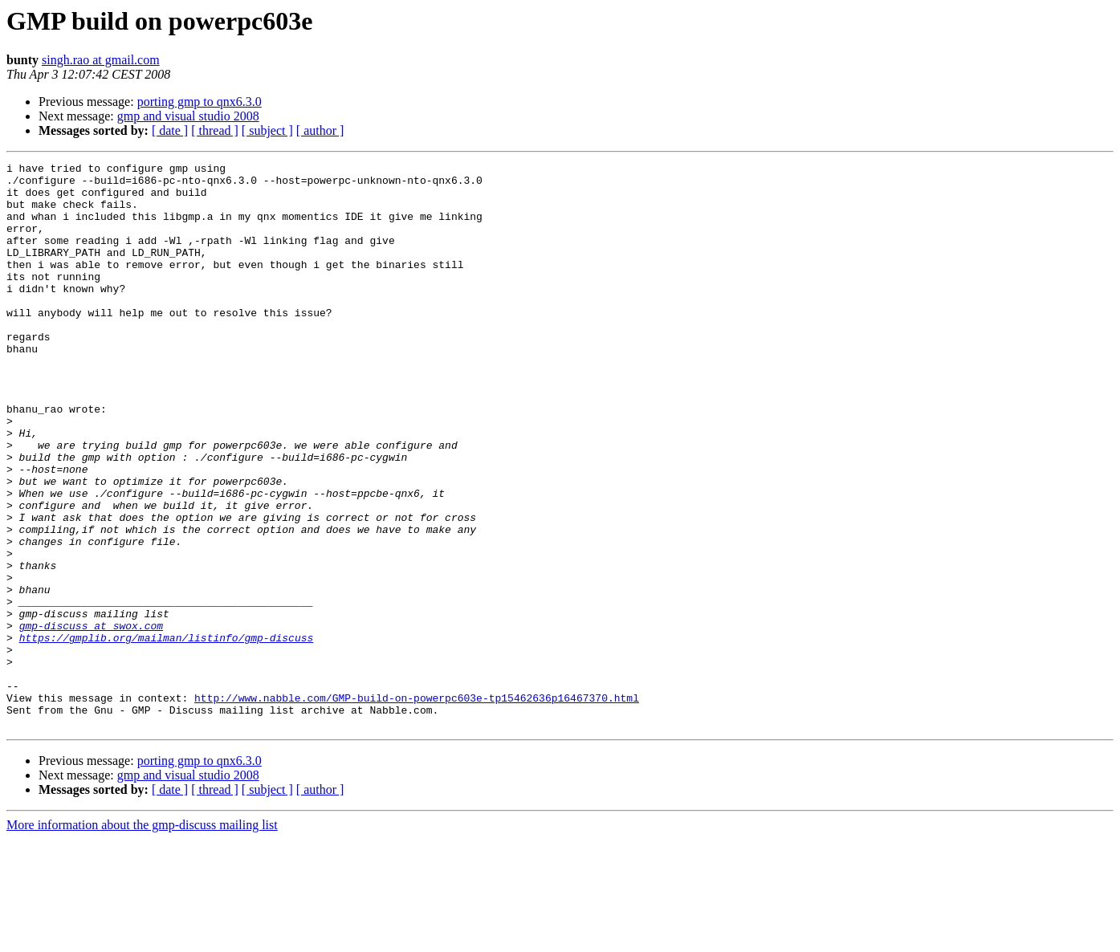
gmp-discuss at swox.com (91, 719)
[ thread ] (214, 130)
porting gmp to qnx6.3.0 (199, 101)
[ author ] (320, 130)
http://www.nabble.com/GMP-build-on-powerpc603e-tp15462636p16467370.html (416, 806)
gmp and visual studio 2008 (188, 116)
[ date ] (170, 130)
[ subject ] (267, 130)
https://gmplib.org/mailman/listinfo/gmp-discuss (166, 733)
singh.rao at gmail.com (101, 60)
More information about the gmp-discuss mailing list (142, 938)
